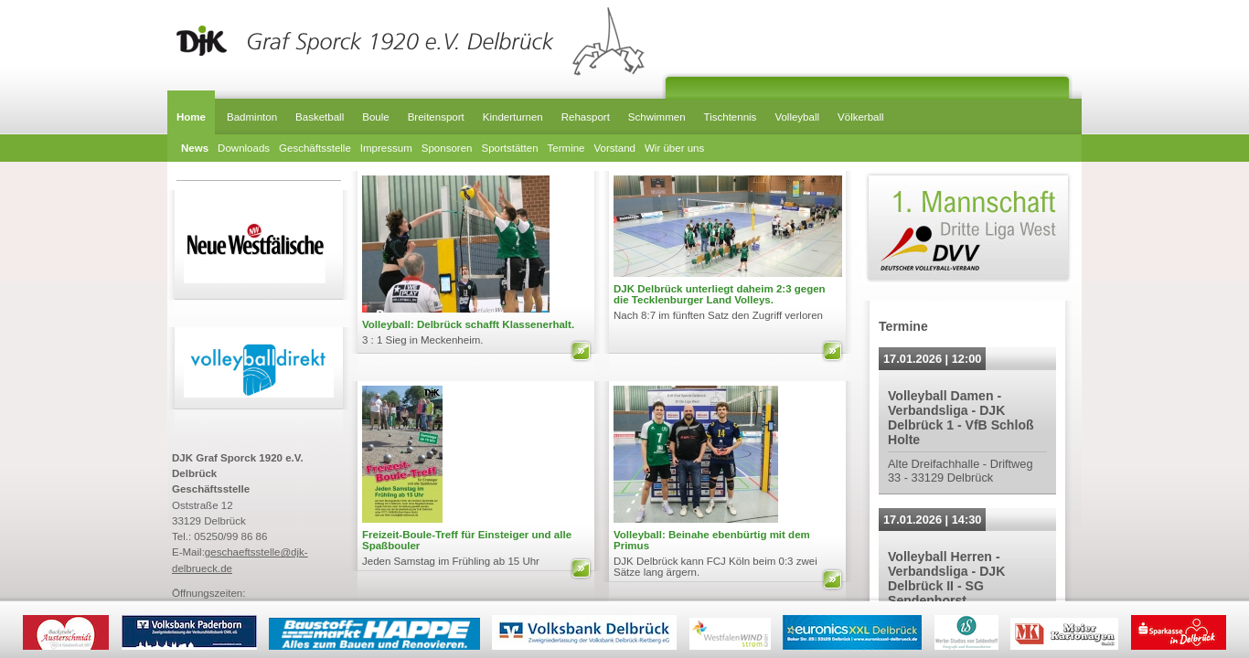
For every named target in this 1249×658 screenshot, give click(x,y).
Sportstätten (509, 148)
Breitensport (436, 116)
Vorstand (614, 148)
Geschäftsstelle (315, 148)
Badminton (252, 116)
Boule (375, 116)
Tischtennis (730, 116)
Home (191, 116)
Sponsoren (447, 148)
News (194, 148)
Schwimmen (657, 116)
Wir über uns (674, 148)
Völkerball (861, 116)
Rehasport (585, 116)
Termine (566, 148)
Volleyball (796, 116)
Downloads (244, 148)
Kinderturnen (513, 116)
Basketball (319, 116)
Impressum (386, 148)
